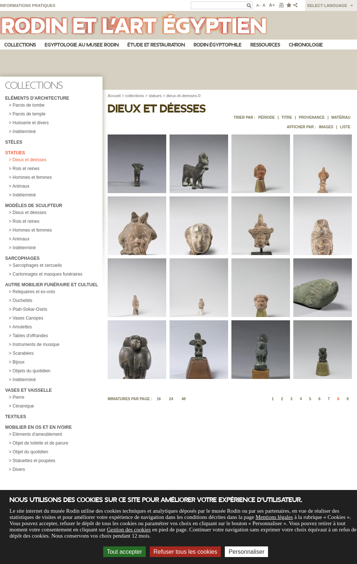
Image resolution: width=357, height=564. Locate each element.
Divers (18, 469)
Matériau (340, 117)
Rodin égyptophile (218, 45)
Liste (345, 127)
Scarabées (22, 353)
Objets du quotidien (31, 370)
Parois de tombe (28, 105)
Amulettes (22, 326)
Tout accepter (124, 552)
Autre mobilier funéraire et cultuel (51, 284)
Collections (20, 45)
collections (134, 95)
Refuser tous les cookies (185, 552)
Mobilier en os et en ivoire (38, 427)
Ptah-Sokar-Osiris (29, 309)
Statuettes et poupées (33, 460)
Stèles (13, 142)
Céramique (23, 406)
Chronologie (306, 45)
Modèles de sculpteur (33, 205)
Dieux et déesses (29, 159)
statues (155, 95)
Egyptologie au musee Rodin (82, 45)
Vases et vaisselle (28, 390)
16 (159, 399)
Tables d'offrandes (30, 335)
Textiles (15, 416)
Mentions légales (274, 517)
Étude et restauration (156, 45)
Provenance (312, 117)
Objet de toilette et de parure (40, 443)
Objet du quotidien (30, 451)
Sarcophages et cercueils (37, 265)
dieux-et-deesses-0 (183, 95)
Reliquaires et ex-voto (33, 291)
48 (184, 399)
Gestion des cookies (129, 529)
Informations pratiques (27, 5)
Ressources (265, 45)
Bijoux (18, 362)
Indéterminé (24, 131)
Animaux (21, 186)
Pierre (18, 397)
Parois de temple (28, 114)
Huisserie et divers (30, 122)
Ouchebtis (22, 300)
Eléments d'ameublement (37, 434)
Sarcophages (22, 258)
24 (171, 399)
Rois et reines (25, 168)
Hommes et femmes (32, 177)
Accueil (114, 95)
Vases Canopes (27, 318)
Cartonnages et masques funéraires (47, 274)
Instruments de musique (35, 344)
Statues (15, 152)
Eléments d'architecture (37, 98)
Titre (287, 117)
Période (266, 117)
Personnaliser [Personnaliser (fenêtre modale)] (246, 552)
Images (326, 127)
